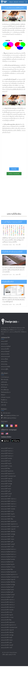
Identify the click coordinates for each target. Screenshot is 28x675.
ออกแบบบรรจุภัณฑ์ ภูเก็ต (7, 592)
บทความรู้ (3, 405)
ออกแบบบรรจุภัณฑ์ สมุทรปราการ (9, 575)
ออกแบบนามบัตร (5, 354)
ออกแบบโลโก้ (4, 341)
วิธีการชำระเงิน (4, 380)
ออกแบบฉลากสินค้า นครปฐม (8, 534)
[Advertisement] (14, 150)
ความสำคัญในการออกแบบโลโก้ (12, 222)
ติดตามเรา (4, 421)
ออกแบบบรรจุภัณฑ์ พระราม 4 (8, 554)
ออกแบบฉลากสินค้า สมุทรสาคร (8, 522)
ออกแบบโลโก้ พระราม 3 (7, 451)
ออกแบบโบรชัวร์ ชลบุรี (6, 638)
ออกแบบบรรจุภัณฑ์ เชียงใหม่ (8, 582)
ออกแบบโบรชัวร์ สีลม (6, 620)
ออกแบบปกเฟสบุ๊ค (5, 367)
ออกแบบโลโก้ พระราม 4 (7, 453)
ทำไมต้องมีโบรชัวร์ (8, 281)
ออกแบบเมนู (4, 364)
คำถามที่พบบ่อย (5, 390)
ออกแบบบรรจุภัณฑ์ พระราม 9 (8, 557)
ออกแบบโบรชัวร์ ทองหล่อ (7, 610)
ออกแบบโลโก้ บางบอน (6, 466)
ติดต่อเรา (3, 395)
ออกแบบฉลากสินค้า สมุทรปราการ (9, 524)
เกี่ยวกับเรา (4, 373)
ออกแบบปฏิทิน (4, 369)
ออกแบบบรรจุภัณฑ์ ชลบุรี (7, 587)
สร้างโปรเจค (4, 387)
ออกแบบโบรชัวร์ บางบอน (7, 617)
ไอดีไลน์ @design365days (9, 418)
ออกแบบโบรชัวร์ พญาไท (7, 615)
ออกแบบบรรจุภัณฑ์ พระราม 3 (8, 552)
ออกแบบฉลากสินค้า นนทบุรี (8, 544)
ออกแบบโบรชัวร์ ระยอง (7, 640)
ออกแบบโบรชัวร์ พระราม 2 (8, 600)
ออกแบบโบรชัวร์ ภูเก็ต (6, 643)
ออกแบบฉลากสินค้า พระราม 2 (8, 499)
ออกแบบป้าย (4, 362)
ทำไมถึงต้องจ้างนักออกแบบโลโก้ (12, 251)
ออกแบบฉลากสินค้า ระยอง (7, 539)
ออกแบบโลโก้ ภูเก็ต (5, 491)
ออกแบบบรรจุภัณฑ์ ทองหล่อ (8, 559)
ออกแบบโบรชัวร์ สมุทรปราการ (8, 625)
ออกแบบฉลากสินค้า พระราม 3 (8, 501)
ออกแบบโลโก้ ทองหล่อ (6, 458)
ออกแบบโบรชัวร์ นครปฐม (7, 635)
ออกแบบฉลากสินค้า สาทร (7, 511)
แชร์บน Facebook (14, 174)
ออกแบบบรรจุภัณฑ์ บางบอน (8, 567)
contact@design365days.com (11, 415)
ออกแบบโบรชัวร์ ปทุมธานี (7, 630)
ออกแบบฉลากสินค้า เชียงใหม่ (8, 532)
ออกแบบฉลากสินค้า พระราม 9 (8, 506)
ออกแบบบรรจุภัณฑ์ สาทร (7, 562)
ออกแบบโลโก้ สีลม (5, 469)
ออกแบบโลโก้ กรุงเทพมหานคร (8, 476)
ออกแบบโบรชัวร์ (5, 349)
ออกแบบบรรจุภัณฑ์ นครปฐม (8, 585)
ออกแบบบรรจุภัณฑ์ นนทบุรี (7, 595)
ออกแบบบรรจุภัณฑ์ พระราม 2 (8, 549)
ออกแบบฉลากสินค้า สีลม (7, 519)
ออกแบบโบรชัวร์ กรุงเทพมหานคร (9, 627)
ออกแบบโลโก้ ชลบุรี (6, 486)
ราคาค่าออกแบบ (5, 377)
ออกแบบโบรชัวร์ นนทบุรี (7, 645)
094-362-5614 (6, 413)
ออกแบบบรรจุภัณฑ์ (5, 346)
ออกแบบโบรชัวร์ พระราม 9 (8, 607)
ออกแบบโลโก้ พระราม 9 (7, 456)
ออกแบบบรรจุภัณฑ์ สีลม (7, 569)
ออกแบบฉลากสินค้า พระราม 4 (8, 504)
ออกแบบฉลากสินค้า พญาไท (8, 514)
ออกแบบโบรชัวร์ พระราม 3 (8, 602)
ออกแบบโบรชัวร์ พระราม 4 (8, 605)
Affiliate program (5, 397)
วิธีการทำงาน (4, 402)
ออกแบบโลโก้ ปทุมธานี (6, 479)
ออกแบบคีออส (4, 359)
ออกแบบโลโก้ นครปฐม (6, 484)
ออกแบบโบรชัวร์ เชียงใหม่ (7, 633)
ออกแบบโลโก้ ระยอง (6, 489)
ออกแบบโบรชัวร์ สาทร (6, 612)
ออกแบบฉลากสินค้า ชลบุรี (7, 537)
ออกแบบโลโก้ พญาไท (6, 464)
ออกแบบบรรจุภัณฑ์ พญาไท (7, 564)
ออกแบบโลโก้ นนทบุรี (6, 494)
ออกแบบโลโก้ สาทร (6, 461)
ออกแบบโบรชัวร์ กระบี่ (6, 648)
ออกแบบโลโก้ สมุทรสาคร (7, 471)
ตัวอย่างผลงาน (4, 385)
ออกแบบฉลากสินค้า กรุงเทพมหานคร (10, 527)
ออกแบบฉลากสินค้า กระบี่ (7, 547)
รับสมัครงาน (4, 400)
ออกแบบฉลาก (4, 344)
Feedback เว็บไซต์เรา (6, 437)
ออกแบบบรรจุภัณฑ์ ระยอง (7, 590)
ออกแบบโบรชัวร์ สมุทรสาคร (8, 622)
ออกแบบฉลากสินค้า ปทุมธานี (8, 529)
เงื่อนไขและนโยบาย (5, 392)
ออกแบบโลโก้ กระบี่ (6, 496)
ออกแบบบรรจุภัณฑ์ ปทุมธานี (8, 580)
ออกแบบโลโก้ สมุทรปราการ (8, 474)
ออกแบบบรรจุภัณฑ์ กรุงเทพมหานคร (10, 577)
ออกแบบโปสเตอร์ (5, 352)
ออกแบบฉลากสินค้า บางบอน (8, 517)
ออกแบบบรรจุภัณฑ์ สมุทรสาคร (8, 572)
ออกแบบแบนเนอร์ (5, 357)
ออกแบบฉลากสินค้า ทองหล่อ (8, 509)
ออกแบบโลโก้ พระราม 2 (7, 448)
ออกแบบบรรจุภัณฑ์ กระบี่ (7, 597)
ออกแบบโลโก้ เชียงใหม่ (6, 481)
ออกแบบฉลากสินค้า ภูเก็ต (7, 542)
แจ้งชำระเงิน (4, 382)
